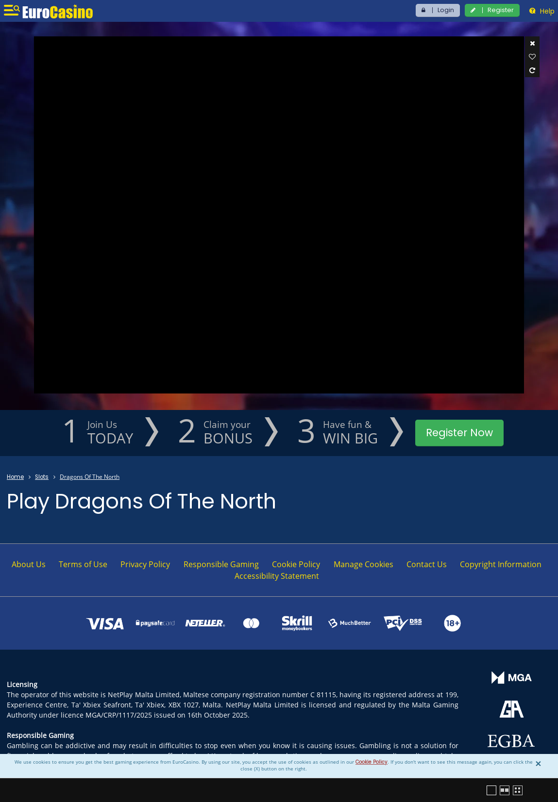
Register (501, 10)
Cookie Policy (371, 762)
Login (446, 10)
